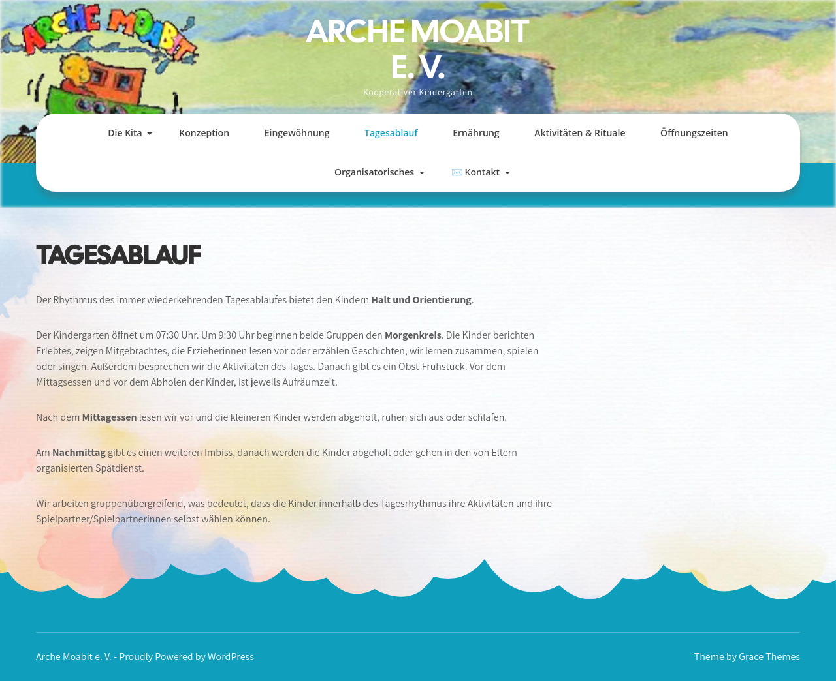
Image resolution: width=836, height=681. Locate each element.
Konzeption (204, 133)
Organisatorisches (374, 172)
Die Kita (125, 133)
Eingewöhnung (297, 133)
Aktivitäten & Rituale (579, 133)
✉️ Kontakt (475, 172)
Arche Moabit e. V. (418, 49)
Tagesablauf (391, 133)
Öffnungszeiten (694, 133)
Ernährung (476, 133)
